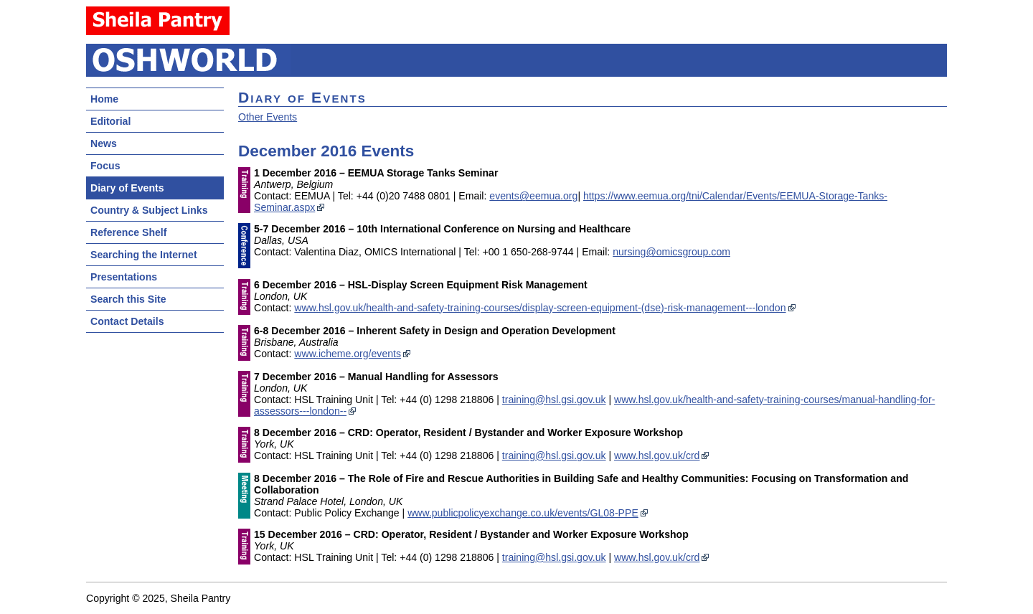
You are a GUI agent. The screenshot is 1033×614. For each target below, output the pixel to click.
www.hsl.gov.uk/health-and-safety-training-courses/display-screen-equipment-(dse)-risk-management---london (540, 307)
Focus (105, 165)
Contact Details (127, 321)
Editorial (110, 121)
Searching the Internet (143, 254)
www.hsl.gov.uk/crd (656, 455)
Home (104, 99)
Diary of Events (127, 188)
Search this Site (128, 299)
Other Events (267, 117)
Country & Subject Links (148, 210)
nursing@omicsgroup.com (671, 252)
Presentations (123, 277)
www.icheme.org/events (347, 353)
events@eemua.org (533, 196)
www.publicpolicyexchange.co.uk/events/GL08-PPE (522, 513)
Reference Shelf (128, 232)
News (103, 143)
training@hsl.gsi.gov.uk (554, 399)
